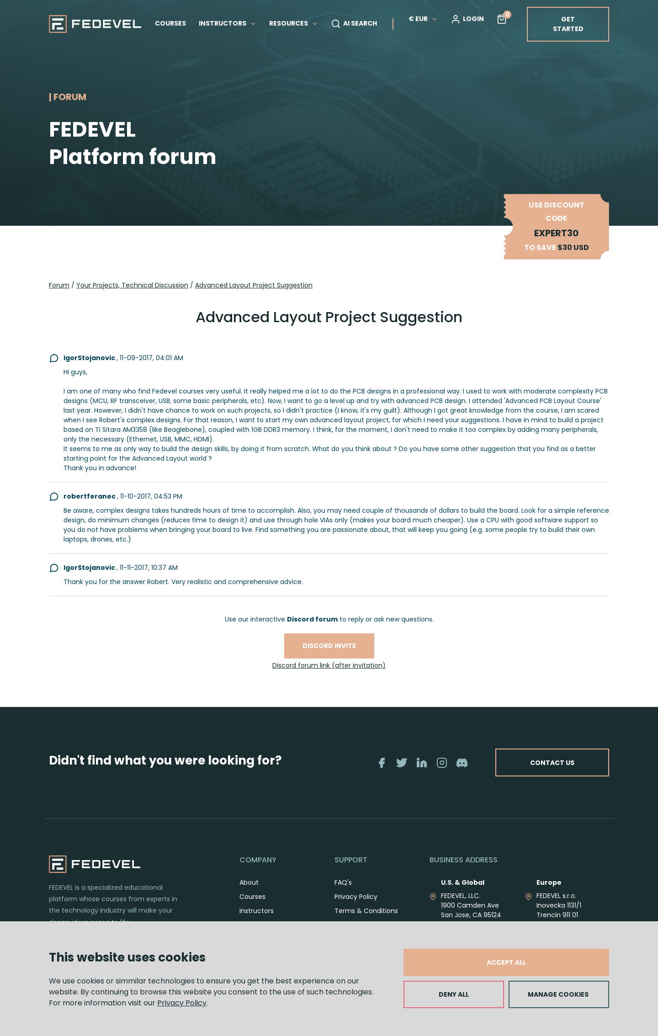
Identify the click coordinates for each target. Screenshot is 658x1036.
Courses (252, 896)
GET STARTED (568, 24)
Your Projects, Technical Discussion (132, 285)
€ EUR (423, 18)
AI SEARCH (354, 24)
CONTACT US (549, 762)
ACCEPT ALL (506, 962)
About (249, 882)
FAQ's (343, 882)
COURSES (170, 23)
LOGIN (467, 19)
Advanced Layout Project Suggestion (254, 285)
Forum (59, 285)
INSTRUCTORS (227, 23)
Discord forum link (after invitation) (329, 665)
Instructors (256, 910)
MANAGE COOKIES (558, 994)
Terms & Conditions (366, 910)
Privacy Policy (182, 1003)
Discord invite (329, 645)
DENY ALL (454, 994)
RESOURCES (293, 23)
